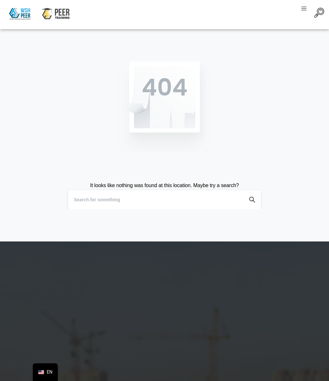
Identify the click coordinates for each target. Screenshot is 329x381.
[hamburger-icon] (304, 9)
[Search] (156, 199)
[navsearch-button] (319, 13)
